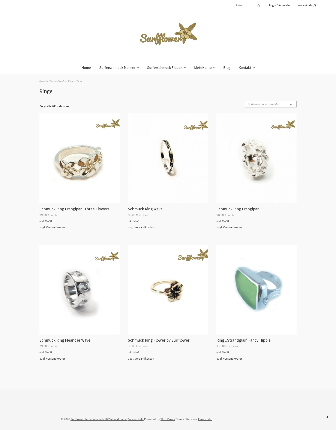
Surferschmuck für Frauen (62, 81)
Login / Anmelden (280, 5)
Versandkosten (56, 227)
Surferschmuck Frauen (165, 67)
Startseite (43, 81)
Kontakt (245, 67)
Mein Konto (203, 67)
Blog (226, 67)
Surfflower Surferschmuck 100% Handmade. (98, 419)
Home (86, 67)
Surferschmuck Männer (117, 67)
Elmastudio (205, 419)
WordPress (167, 419)
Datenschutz (136, 419)
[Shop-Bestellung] (271, 104)
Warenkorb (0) (307, 5)
